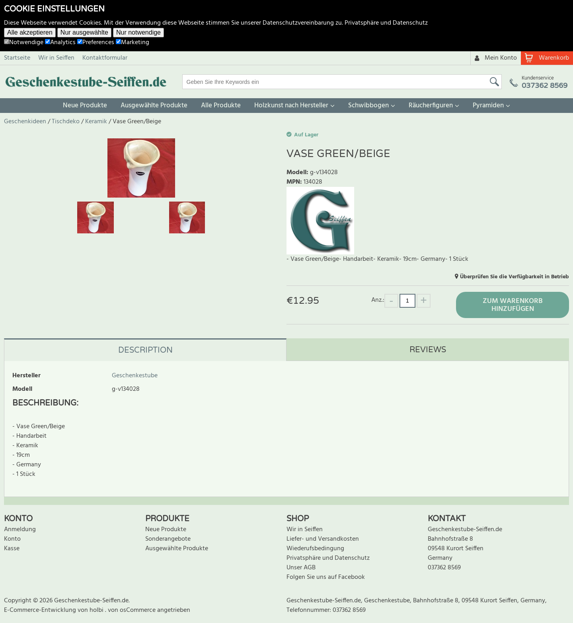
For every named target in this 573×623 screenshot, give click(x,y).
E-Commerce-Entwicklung (41, 610)
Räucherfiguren (431, 105)
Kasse (11, 548)
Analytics (60, 42)
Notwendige (23, 42)
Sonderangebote (168, 539)
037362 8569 (444, 568)
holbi (97, 610)
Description (145, 350)
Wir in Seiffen (56, 58)
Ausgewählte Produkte (154, 105)
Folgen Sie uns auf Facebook (325, 577)
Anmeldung (20, 529)
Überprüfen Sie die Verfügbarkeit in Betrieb (514, 276)
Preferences (95, 42)
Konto (12, 539)
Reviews (427, 350)
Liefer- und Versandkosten (322, 539)
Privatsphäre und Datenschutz (386, 23)
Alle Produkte (221, 105)
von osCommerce (132, 610)
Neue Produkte (85, 105)
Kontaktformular (104, 58)
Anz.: (377, 300)
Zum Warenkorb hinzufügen (513, 305)
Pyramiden (488, 105)
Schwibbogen (368, 105)
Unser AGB (301, 568)
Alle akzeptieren (30, 32)
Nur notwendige (138, 32)
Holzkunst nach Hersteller (291, 105)
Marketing (132, 42)
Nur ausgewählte (84, 32)
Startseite (17, 58)
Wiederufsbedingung (315, 548)
